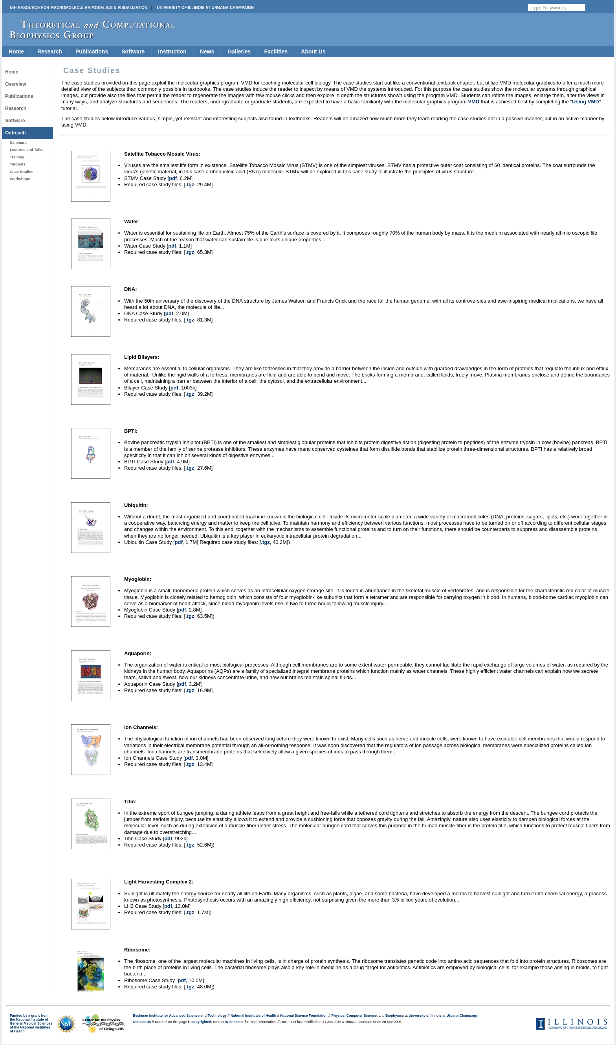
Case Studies (21, 171)
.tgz (189, 184)
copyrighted (201, 1022)
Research (49, 51)
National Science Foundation (304, 1015)
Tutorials (17, 164)
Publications (91, 51)
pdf (173, 178)
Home (16, 51)
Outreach (15, 133)
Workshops (20, 178)
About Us (313, 51)
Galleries (239, 51)
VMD (473, 102)
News (207, 51)
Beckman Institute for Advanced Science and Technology (180, 1015)
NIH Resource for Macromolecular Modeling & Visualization (78, 8)
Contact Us (142, 1022)
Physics (338, 1015)
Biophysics (394, 1015)
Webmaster (234, 1022)
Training (17, 157)
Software (133, 51)
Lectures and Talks (27, 149)
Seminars (18, 142)
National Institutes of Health (253, 1015)
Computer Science (361, 1015)
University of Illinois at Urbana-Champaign (205, 8)
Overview (15, 84)
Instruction (172, 51)
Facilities (276, 51)
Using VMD (585, 102)
